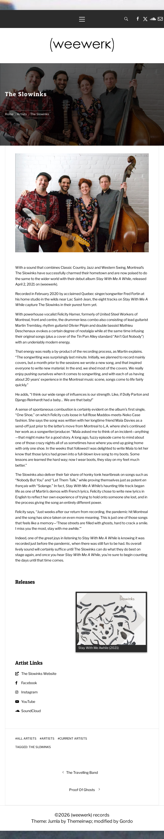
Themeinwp (79, 821)
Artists (47, 738)
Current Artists (73, 738)
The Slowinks (40, 747)
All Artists (26, 738)
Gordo (126, 821)
